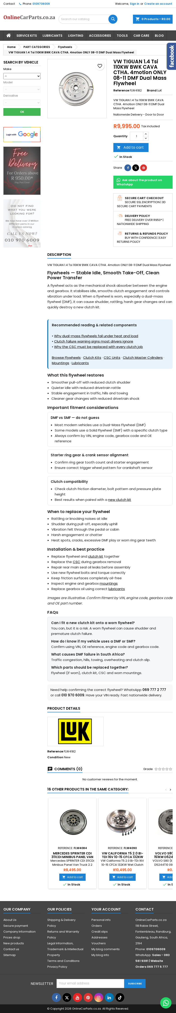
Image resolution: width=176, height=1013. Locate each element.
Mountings (60, 363)
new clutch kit (119, 499)
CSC (76, 561)
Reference (121, 91)
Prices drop (11, 937)
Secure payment (15, 926)
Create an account (158, 4)
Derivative (10, 96)
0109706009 (41, 4)
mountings (109, 583)
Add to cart (130, 147)
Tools (122, 35)
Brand (152, 91)
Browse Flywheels (66, 357)
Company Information (19, 931)
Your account (106, 909)
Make (7, 69)
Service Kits (26, 35)
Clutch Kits (92, 357)
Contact (9, 4)
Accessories (100, 35)
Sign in (134, 4)
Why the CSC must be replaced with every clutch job (98, 346)
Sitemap (9, 955)
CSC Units (112, 357)
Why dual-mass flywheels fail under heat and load (96, 336)
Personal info (101, 920)
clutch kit (95, 556)
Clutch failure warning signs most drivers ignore (93, 341)
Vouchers (98, 943)
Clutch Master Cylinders (143, 357)
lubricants (116, 588)
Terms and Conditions (63, 961)
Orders (96, 926)
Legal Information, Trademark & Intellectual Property (65, 949)
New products (13, 943)
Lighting (75, 35)
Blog (159, 35)
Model (8, 82)
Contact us (11, 949)
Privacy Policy (57, 967)
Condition (55, 757)
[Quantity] (136, 136)
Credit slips (99, 931)
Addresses (99, 937)
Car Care (141, 35)
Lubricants (52, 35)
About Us (9, 920)
